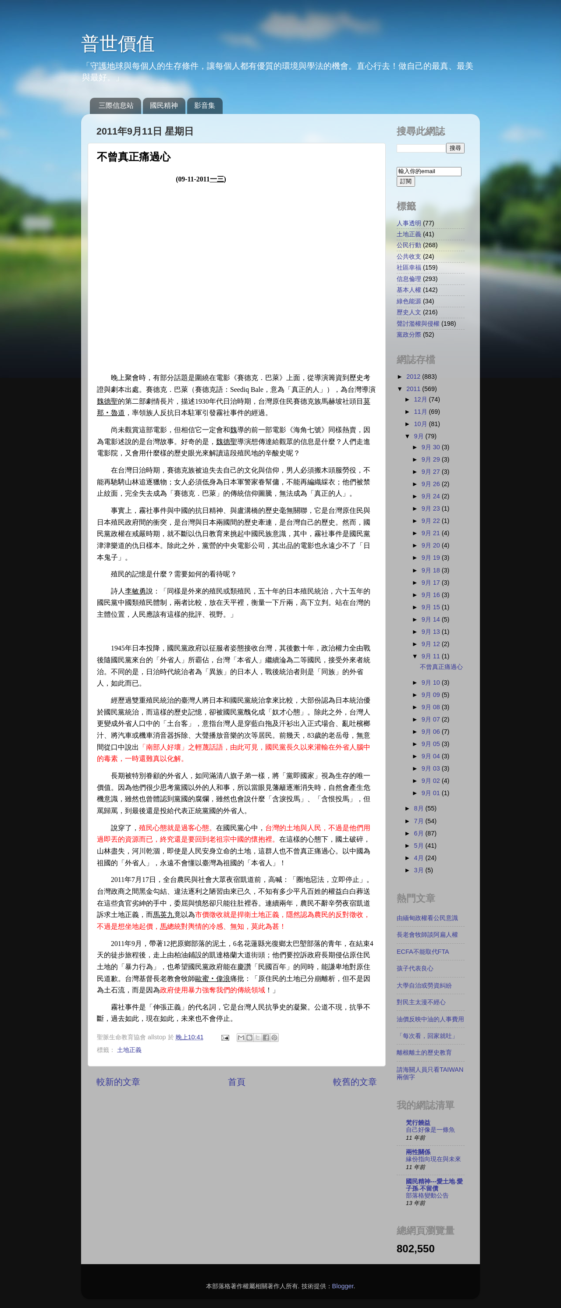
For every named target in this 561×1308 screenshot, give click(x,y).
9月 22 (432, 520)
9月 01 (432, 792)
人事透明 (409, 223)
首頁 (236, 1082)
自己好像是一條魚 (430, 1130)
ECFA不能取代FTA (423, 951)
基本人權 (409, 289)
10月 (421, 423)
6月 (420, 833)
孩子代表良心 (415, 968)
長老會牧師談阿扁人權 (427, 934)
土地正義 (129, 1049)
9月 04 (432, 756)
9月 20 (432, 545)
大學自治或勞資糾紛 (424, 985)
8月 (420, 808)
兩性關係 (418, 1151)
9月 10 (432, 682)
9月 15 (432, 607)
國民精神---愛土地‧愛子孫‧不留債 (434, 1185)
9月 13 (432, 631)
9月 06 (432, 731)
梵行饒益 (418, 1122)
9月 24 (432, 496)
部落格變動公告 (427, 1195)
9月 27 (432, 471)
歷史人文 (409, 312)
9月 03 (432, 768)
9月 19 (432, 557)
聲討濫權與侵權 (418, 323)
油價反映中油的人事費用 (430, 1019)
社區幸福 (409, 267)
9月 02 (432, 780)
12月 (421, 399)
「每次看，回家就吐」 (427, 1035)
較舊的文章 (355, 1082)
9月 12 (432, 643)
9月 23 (432, 508)
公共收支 (409, 256)
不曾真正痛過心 (441, 666)
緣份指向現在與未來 (433, 1159)
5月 (420, 845)
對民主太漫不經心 (421, 1002)
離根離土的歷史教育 (424, 1052)
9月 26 (432, 483)
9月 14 (432, 619)
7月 (420, 821)
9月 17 (432, 582)
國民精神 (164, 105)
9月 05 (432, 743)
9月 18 (432, 570)
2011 (414, 388)
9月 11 (432, 656)
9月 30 (432, 447)
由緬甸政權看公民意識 (427, 917)
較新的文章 (118, 1082)
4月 (420, 857)
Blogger (343, 1286)
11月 (421, 411)
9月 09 (432, 694)
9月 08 (432, 707)
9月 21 (432, 533)
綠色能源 (409, 301)
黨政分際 (409, 334)
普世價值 (118, 43)
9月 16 (432, 594)
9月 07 (432, 719)
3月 (420, 870)
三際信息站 (116, 105)
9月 (420, 436)
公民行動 (409, 245)
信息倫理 (409, 278)
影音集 (204, 105)
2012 (414, 376)
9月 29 (432, 459)
